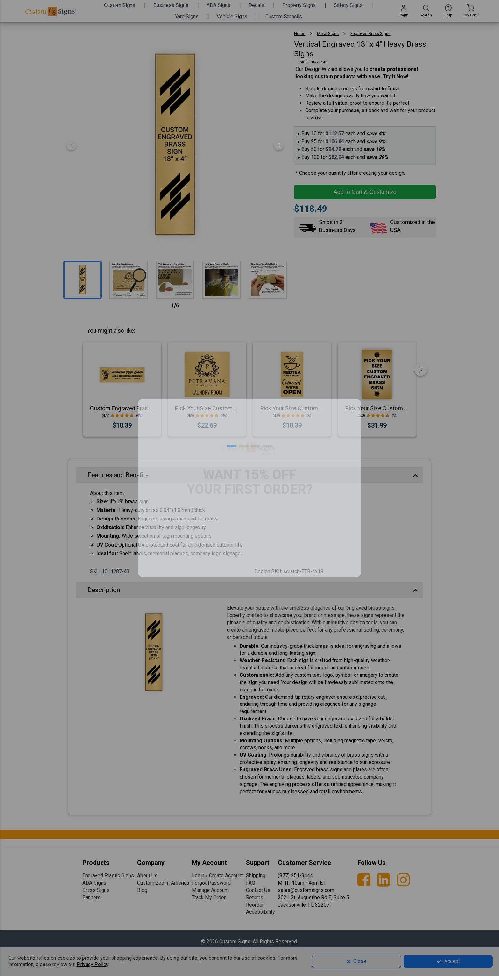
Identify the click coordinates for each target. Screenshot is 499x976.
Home (299, 33)
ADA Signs (94, 883)
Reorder (255, 905)
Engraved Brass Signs (370, 33)
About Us (147, 876)
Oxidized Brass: (258, 719)
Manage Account (210, 890)
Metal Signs (328, 33)
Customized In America (163, 883)
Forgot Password (211, 883)
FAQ (250, 883)
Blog (142, 890)
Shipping (255, 876)
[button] (231, 446)
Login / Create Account (217, 876)
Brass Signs (95, 890)
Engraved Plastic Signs (108, 876)
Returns (254, 898)
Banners (91, 898)
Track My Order (209, 898)
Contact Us (258, 890)
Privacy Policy (92, 964)
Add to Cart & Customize (365, 192)
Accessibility (260, 912)
